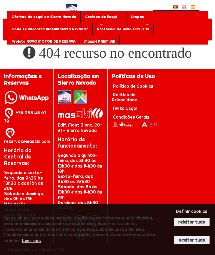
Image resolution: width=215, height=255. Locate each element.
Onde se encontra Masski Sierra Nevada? (49, 29)
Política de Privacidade (124, 97)
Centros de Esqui (101, 16)
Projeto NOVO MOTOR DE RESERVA (43, 41)
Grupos (137, 16)
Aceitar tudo (191, 240)
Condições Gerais (131, 117)
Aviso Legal (125, 108)
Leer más (31, 240)
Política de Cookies (133, 86)
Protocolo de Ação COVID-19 (123, 29)
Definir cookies (191, 211)
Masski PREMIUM (99, 41)
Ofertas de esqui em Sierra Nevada (43, 16)
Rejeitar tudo (191, 222)
